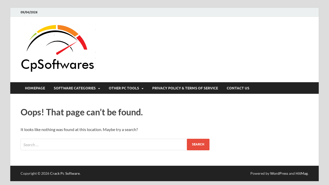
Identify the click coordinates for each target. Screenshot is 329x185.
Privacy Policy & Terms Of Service (185, 88)
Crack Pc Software (65, 173)
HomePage (35, 88)
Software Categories (75, 88)
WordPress (279, 173)
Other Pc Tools (124, 88)
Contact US (238, 88)
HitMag (302, 173)
